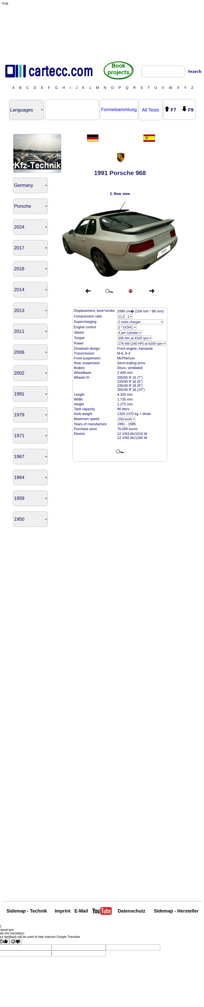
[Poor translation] (15, 941)
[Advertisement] (103, 32)
